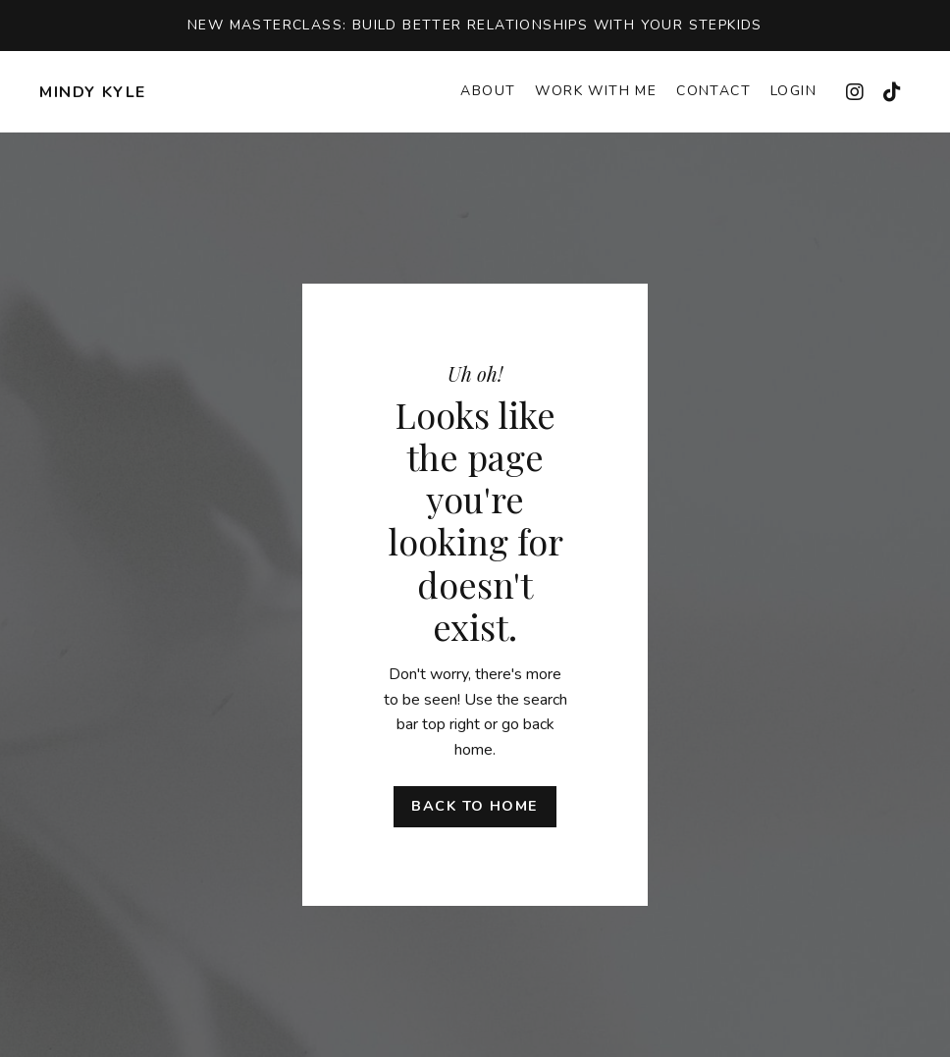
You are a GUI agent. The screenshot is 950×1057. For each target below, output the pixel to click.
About (487, 90)
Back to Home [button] (474, 806)
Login (793, 90)
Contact (713, 90)
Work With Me (596, 90)
